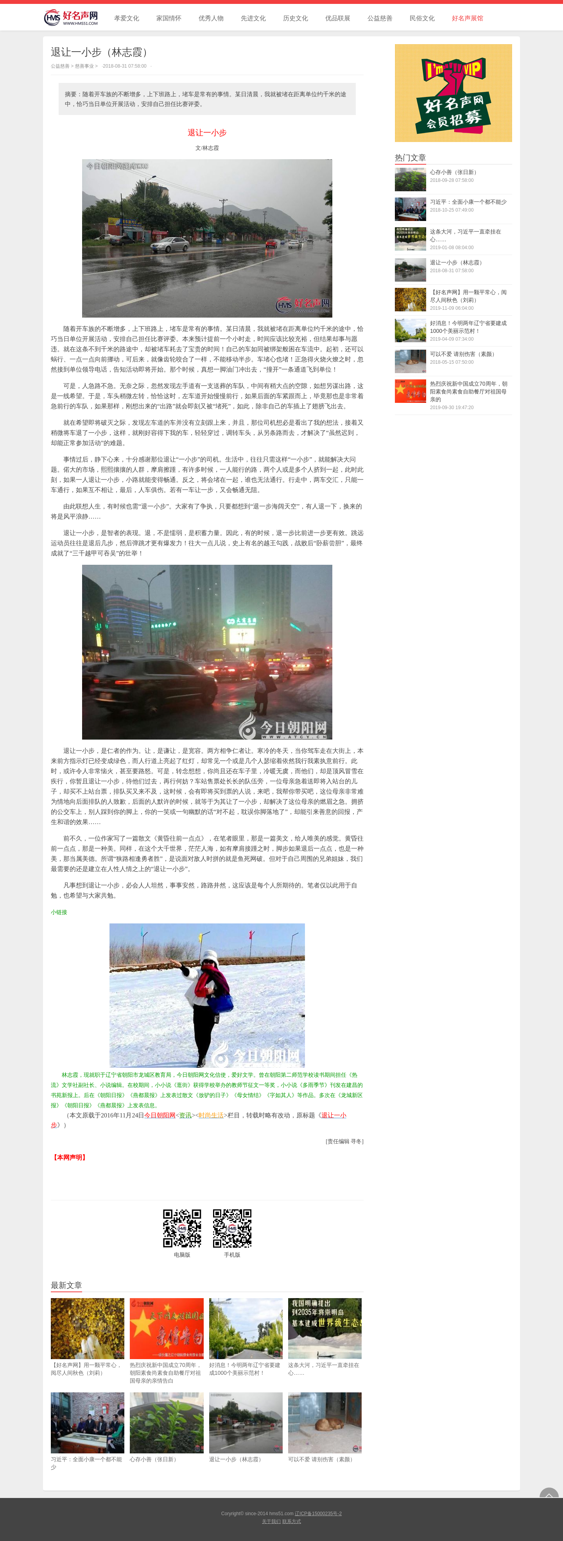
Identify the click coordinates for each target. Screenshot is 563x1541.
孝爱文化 (126, 18)
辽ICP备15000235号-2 (318, 1513)
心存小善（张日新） (166, 1427)
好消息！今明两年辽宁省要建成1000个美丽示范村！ (246, 1337)
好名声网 (74, 17)
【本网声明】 (69, 1157)
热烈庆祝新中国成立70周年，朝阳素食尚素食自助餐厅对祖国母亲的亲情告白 (166, 1341)
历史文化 (295, 18)
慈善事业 (84, 66)
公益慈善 (380, 18)
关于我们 (271, 1521)
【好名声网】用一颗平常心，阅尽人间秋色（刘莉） (87, 1337)
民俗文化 (422, 18)
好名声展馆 (467, 18)
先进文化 (253, 18)
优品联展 (337, 18)
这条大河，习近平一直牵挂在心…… (325, 1337)
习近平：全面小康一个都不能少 (87, 1431)
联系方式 (291, 1521)
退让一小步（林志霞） (246, 1427)
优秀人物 (211, 18)
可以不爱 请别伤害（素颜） (325, 1427)
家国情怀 (168, 18)
